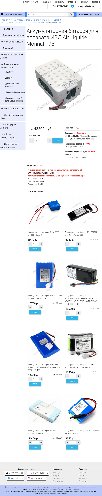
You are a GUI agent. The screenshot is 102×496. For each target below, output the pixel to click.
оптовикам (72, 2)
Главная (4, 20)
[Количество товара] (40, 140)
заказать (85, 2)
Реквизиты (58, 481)
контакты (26, 2)
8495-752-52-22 (60, 6)
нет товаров (89, 14)
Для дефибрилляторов (15, 92)
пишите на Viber (36, 478)
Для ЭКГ (9, 72)
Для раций (8, 48)
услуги (36, 2)
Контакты (82, 475)
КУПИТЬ (57, 141)
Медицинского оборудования (39, 20)
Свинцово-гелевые (13, 41)
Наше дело (58, 473)
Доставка (82, 481)
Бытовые (8, 29)
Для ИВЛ (58, 20)
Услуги (56, 475)
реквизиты (59, 2)
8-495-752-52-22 (14, 473)
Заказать (82, 478)
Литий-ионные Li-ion (14, 108)
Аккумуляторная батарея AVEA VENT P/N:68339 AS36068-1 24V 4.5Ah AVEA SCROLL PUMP (44, 367)
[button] (71, 14)
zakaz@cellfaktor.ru (85, 6)
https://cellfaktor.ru (74, 489)
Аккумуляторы (17, 20)
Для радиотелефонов (13, 35)
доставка (96, 2)
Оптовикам (58, 478)
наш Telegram (15, 478)
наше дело (47, 2)
